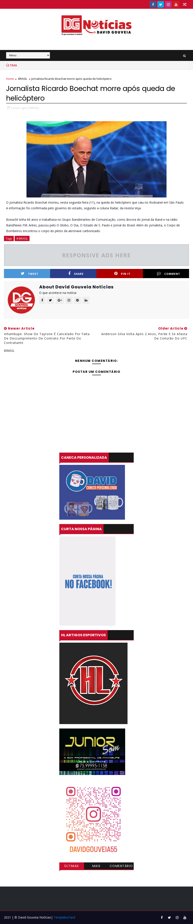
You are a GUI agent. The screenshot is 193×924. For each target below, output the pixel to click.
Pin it (122, 274)
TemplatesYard (64, 917)
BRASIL (22, 79)
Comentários (121, 866)
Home (10, 79)
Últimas (71, 866)
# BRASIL (22, 238)
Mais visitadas (96, 866)
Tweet (29, 274)
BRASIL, (35, 108)
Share (76, 274)
